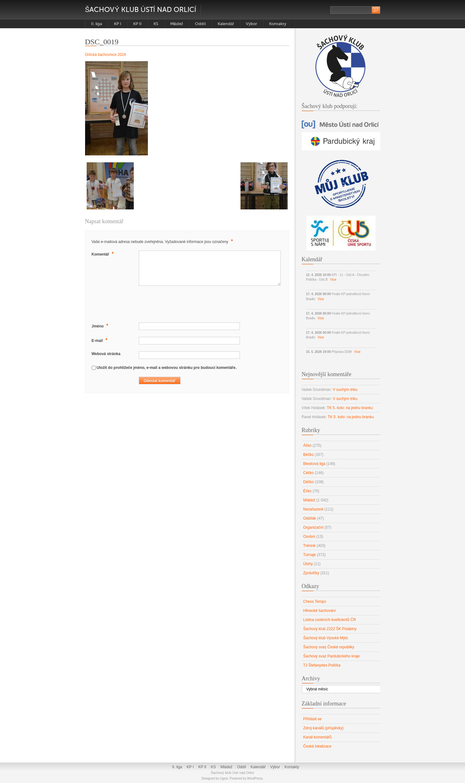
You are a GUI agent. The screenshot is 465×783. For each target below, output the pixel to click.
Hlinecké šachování (319, 610)
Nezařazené (313, 509)
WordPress (254, 778)
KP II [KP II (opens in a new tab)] (137, 23)
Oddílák (309, 518)
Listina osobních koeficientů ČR (329, 620)
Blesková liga (314, 464)
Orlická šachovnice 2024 (105, 54)
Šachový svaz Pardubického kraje (331, 656)
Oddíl (200, 23)
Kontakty (277, 23)
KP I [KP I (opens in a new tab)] (117, 23)
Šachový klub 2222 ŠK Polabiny (330, 629)
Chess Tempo (314, 601)
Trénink (309, 545)
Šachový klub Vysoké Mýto (325, 638)
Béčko (308, 454)
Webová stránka (106, 354)
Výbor (251, 23)
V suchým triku (345, 389)
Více (333, 279)
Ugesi (224, 778)
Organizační (313, 527)
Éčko (307, 491)
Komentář (104, 253)
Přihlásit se (312, 719)
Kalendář (226, 23)
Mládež (176, 23)
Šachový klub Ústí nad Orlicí (140, 10)
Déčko (308, 482)
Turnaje (309, 555)
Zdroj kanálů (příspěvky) (323, 728)
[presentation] (139, 305)
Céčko (308, 473)
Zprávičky (311, 573)
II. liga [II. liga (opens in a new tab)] (96, 23)
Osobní (309, 536)
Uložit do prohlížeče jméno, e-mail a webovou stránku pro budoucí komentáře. (166, 367)
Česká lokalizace (317, 746)
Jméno (101, 325)
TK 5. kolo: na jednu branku (350, 408)
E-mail (100, 340)
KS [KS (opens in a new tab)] (156, 23)
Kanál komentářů (317, 737)
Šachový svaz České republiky (328, 647)
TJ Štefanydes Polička (322, 665)
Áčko (307, 445)
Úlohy (308, 564)
